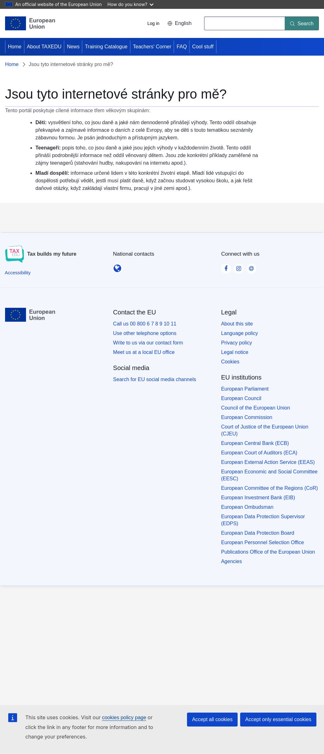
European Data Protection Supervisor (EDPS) (263, 520)
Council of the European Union (255, 407)
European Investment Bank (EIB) (258, 497)
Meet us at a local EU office (143, 352)
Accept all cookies (212, 719)
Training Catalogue (106, 46)
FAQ (182, 46)
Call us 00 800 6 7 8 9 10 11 (144, 323)
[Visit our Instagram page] (238, 266)
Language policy (239, 333)
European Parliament (245, 389)
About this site (237, 323)
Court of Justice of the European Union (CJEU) (264, 430)
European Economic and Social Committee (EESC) (269, 475)
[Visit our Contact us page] (251, 266)
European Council (241, 398)
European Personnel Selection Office (262, 542)
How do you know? (131, 4)
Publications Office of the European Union (268, 552)
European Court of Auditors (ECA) (259, 452)
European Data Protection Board (257, 533)
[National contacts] (117, 266)
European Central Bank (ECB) (255, 443)
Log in (153, 23)
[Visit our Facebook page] (226, 266)
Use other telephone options (144, 333)
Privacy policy (236, 342)
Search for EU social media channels (154, 379)
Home (15, 46)
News (73, 46)
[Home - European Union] (30, 23)
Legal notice (234, 352)
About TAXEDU (44, 46)
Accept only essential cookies (278, 719)
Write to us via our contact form (148, 342)
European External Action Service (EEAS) (268, 462)
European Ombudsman (247, 507)
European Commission (246, 417)
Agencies (231, 561)
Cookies (230, 361)
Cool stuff (202, 46)
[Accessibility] (18, 272)
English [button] (179, 23)
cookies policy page (124, 717)
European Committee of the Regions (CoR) (269, 488)
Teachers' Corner (152, 46)
